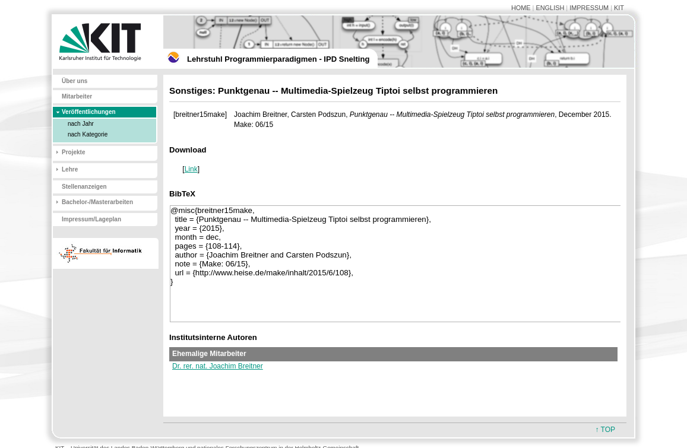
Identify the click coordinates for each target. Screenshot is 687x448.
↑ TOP (605, 429)
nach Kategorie (87, 134)
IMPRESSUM (589, 7)
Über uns (74, 81)
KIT (619, 7)
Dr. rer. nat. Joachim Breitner (217, 366)
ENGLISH (550, 7)
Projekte (73, 152)
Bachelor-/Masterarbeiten (97, 202)
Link (191, 169)
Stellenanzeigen (84, 186)
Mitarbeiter (77, 96)
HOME (521, 7)
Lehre (70, 169)
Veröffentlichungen (89, 112)
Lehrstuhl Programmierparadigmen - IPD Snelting (278, 59)
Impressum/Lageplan (91, 219)
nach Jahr (81, 123)
